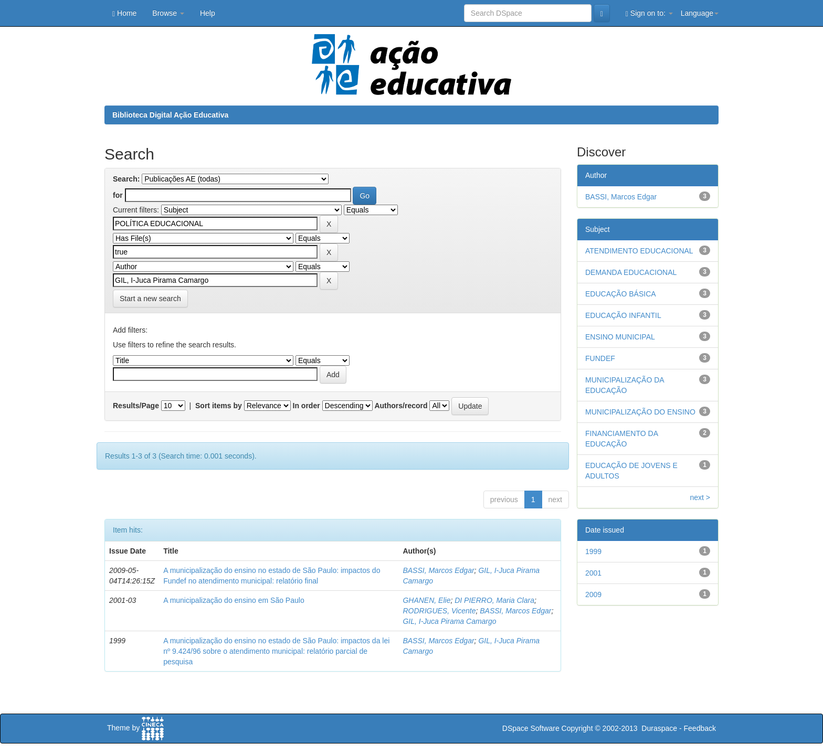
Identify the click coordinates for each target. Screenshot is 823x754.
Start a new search (150, 298)
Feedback (700, 728)
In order (306, 405)
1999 (593, 551)
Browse (168, 13)
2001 (593, 573)
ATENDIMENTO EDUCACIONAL (639, 251)
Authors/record (400, 405)
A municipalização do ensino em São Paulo (233, 600)
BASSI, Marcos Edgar (438, 570)
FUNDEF (600, 358)
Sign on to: (649, 13)
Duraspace (659, 728)
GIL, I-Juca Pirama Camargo (449, 621)
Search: (126, 179)
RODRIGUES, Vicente (439, 611)
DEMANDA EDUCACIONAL (631, 272)
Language (700, 13)
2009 (593, 594)
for (118, 195)
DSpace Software (531, 728)
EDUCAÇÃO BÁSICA (620, 294)
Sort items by (218, 405)
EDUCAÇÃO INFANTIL (623, 315)
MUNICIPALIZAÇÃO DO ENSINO (640, 412)
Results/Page (136, 405)
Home (124, 13)
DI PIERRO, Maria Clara (494, 600)
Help (207, 13)
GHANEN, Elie (426, 600)
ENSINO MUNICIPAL (620, 337)
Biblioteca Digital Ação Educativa (170, 115)
